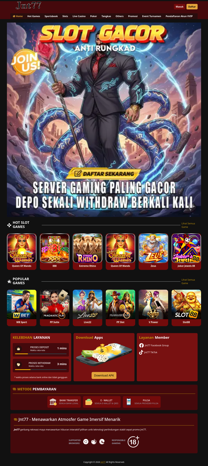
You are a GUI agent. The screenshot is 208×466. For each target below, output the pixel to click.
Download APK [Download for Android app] (104, 375)
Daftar (192, 6)
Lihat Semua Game (188, 225)
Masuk (179, 6)
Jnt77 (103, 462)
